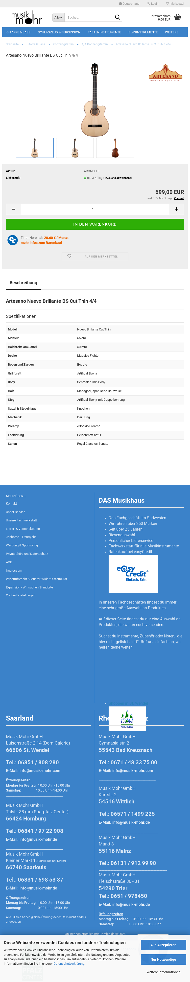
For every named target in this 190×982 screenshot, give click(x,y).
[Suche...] (58, 17)
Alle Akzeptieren (163, 945)
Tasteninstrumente (104, 32)
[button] (129, 3)
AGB (9, 562)
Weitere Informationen (163, 972)
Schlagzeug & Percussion (59, 32)
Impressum (14, 570)
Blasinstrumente (143, 32)
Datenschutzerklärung (68, 963)
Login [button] (153, 3)
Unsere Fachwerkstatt (21, 520)
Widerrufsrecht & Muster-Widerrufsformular (36, 579)
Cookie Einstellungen (20, 595)
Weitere (171, 32)
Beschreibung (23, 282)
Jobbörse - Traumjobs (21, 537)
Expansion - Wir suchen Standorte (29, 587)
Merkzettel (175, 3)
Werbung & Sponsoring (22, 545)
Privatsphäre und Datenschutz (27, 554)
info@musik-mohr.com (40, 770)
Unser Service (15, 512)
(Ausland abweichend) (118, 178)
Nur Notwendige (163, 959)
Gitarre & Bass (18, 32)
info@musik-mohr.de (38, 839)
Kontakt (11, 503)
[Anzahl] (95, 209)
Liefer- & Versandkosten (23, 529)
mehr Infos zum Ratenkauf (41, 243)
